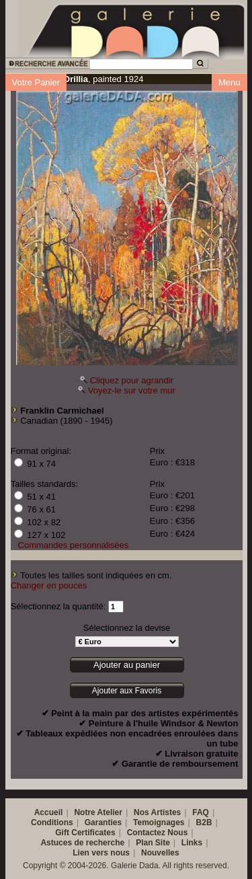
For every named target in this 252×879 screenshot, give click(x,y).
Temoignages (158, 822)
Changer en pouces (49, 585)
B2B (204, 822)
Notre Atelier (98, 812)
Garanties (103, 822)
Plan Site (153, 842)
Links (191, 842)
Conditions (52, 822)
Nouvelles (160, 852)
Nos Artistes (157, 812)
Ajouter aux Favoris (126, 690)
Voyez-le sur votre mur (131, 390)
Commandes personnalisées (73, 545)
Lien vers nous (101, 852)
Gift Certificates (85, 832)
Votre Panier (36, 82)
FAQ (200, 812)
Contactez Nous (157, 832)
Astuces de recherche (82, 842)
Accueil (48, 812)
